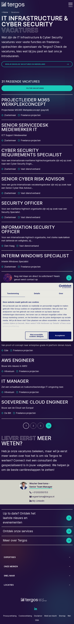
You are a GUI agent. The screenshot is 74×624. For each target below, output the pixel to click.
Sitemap (62, 616)
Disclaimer (38, 616)
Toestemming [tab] (13, 293)
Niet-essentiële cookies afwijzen (36, 335)
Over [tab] (61, 293)
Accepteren (60, 335)
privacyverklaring (11, 326)
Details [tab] (37, 293)
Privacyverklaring (10, 616)
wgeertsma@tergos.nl (41, 496)
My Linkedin (36, 501)
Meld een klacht (50, 616)
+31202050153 (38, 492)
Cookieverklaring (25, 616)
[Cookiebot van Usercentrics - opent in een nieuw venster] (60, 286)
